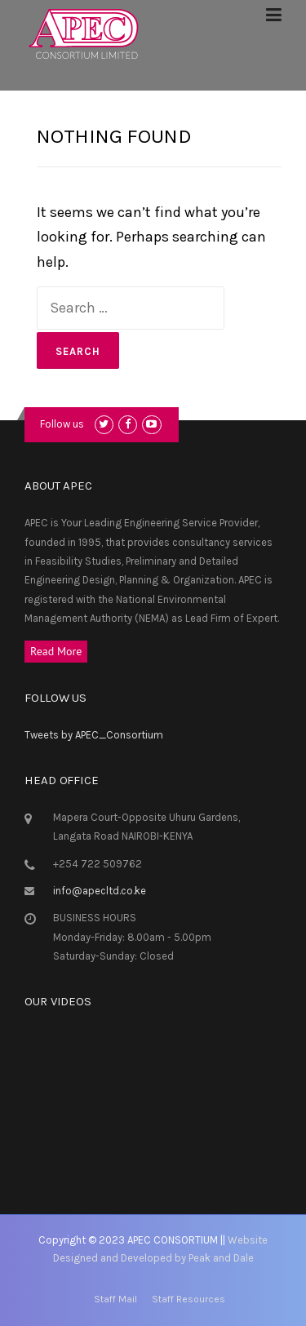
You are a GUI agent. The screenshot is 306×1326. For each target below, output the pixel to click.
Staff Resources (188, 1299)
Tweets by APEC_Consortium (93, 735)
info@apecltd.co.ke (99, 891)
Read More (56, 651)
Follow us (62, 424)
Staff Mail (115, 1299)
